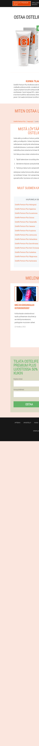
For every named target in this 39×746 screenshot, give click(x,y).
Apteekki (17, 423)
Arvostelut (27, 423)
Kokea (36, 423)
